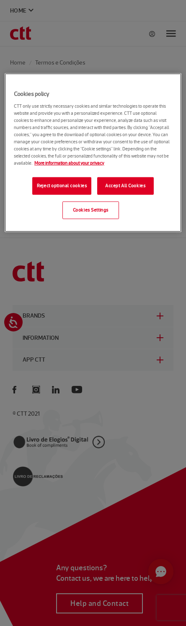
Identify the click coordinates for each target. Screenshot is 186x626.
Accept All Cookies (125, 186)
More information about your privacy (69, 163)
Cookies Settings (90, 210)
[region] (93, 152)
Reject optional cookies (62, 186)
